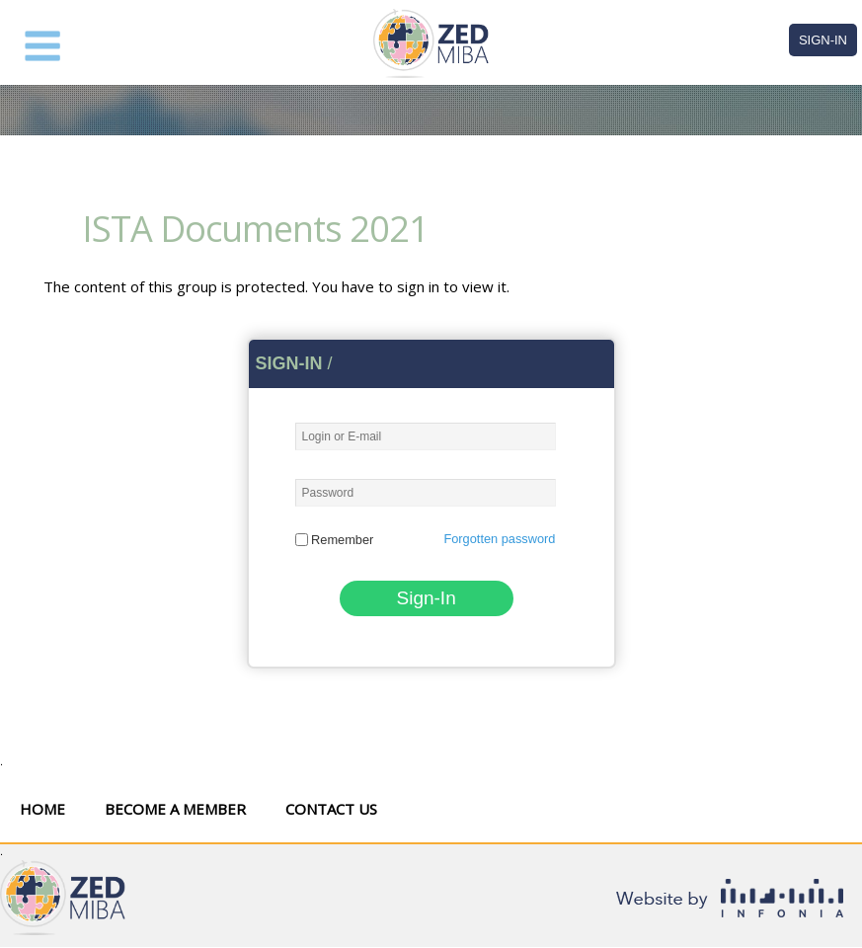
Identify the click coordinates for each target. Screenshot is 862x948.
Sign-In (823, 40)
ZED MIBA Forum (431, 43)
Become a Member (175, 809)
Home (42, 809)
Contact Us (331, 809)
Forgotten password (499, 538)
